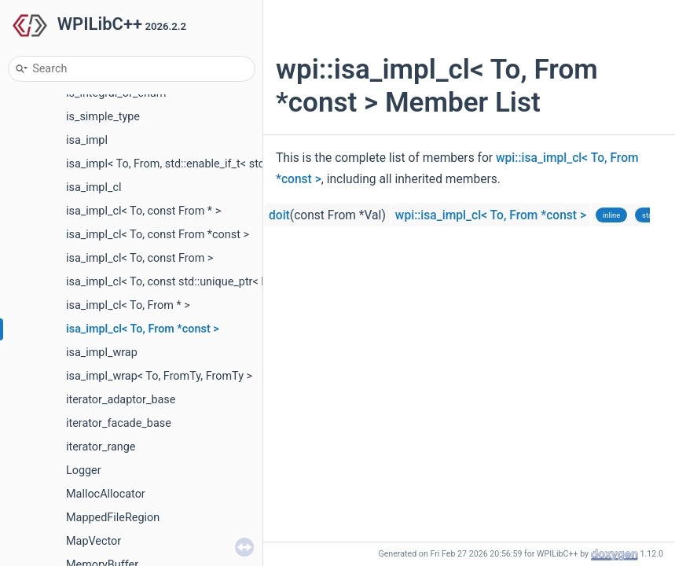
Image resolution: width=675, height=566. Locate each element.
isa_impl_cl (93, 187)
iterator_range (101, 447)
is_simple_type (103, 116)
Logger (83, 470)
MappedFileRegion (113, 517)
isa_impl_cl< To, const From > (139, 258)
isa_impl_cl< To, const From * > (143, 211)
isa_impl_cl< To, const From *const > (157, 234)
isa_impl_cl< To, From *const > (142, 329)
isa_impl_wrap (102, 352)
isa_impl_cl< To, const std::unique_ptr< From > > (185, 282)
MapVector (93, 541)
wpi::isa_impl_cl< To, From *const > (490, 215)
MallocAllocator (105, 494)
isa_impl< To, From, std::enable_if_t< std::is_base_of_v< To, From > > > (239, 164)
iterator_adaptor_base (120, 399)
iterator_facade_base (118, 423)
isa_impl (87, 140)
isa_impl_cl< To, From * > (128, 305)
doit (279, 215)
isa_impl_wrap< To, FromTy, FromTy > (159, 376)
